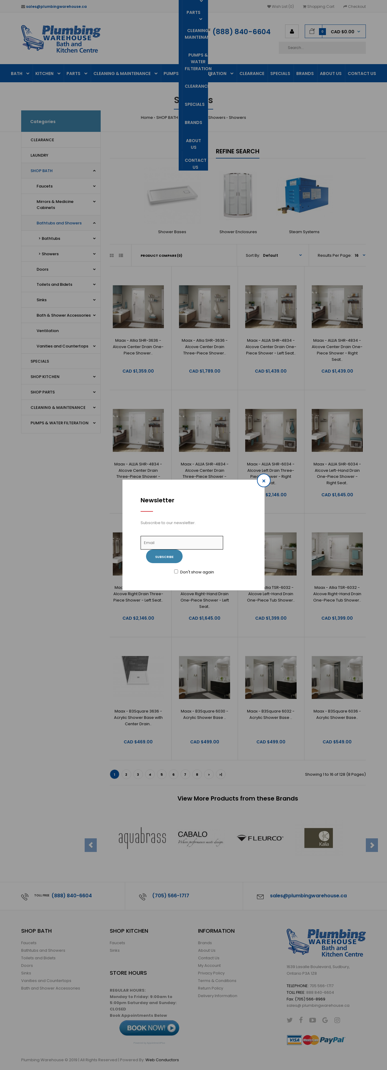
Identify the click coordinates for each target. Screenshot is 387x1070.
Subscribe (164, 556)
